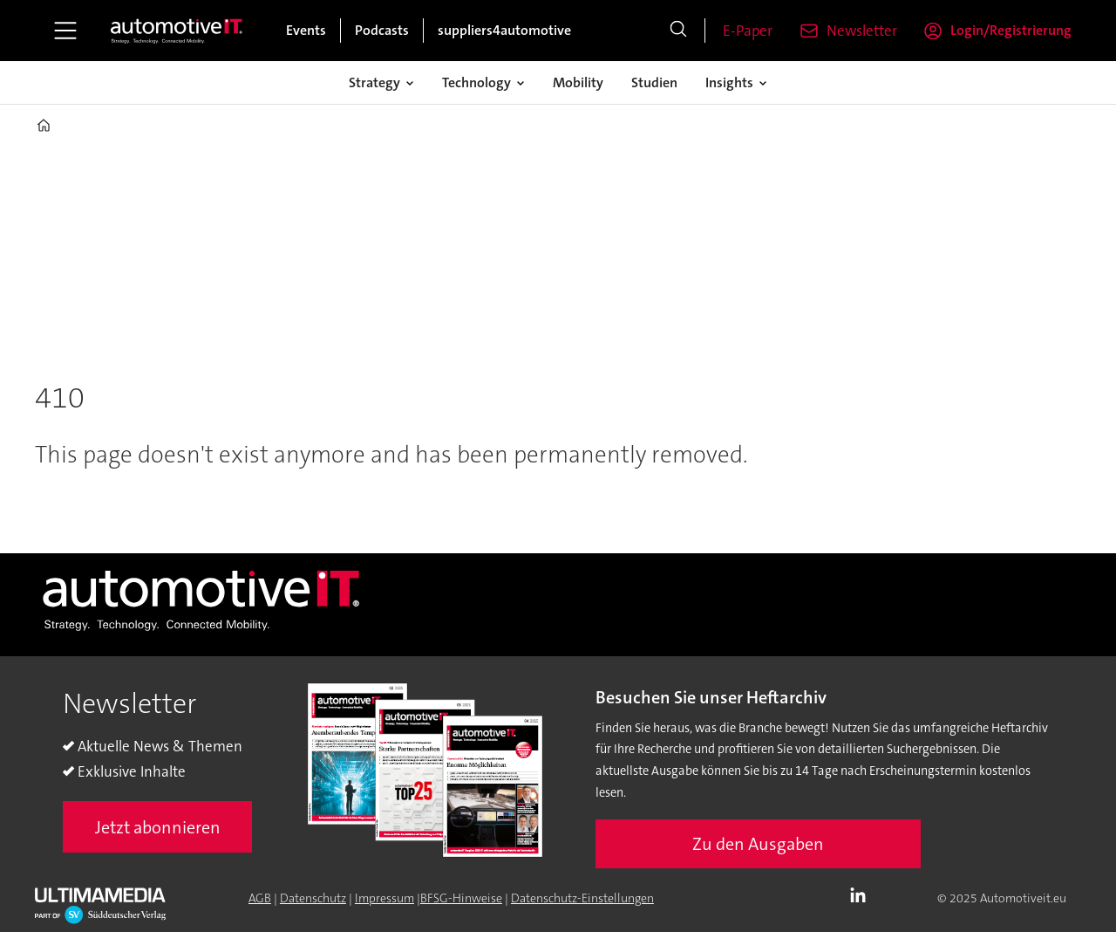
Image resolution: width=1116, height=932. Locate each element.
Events (306, 30)
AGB (259, 898)
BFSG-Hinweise (461, 898)
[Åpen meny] (65, 30)
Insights (729, 82)
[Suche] (678, 30)
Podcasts (382, 30)
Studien (654, 82)
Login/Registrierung (1011, 30)
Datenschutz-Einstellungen (582, 898)
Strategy (374, 82)
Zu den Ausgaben (758, 844)
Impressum (384, 898)
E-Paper (747, 30)
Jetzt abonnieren (158, 827)
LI (862, 896)
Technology (476, 82)
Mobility (578, 82)
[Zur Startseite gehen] (177, 30)
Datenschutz (313, 898)
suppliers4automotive (504, 30)
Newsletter (862, 30)
